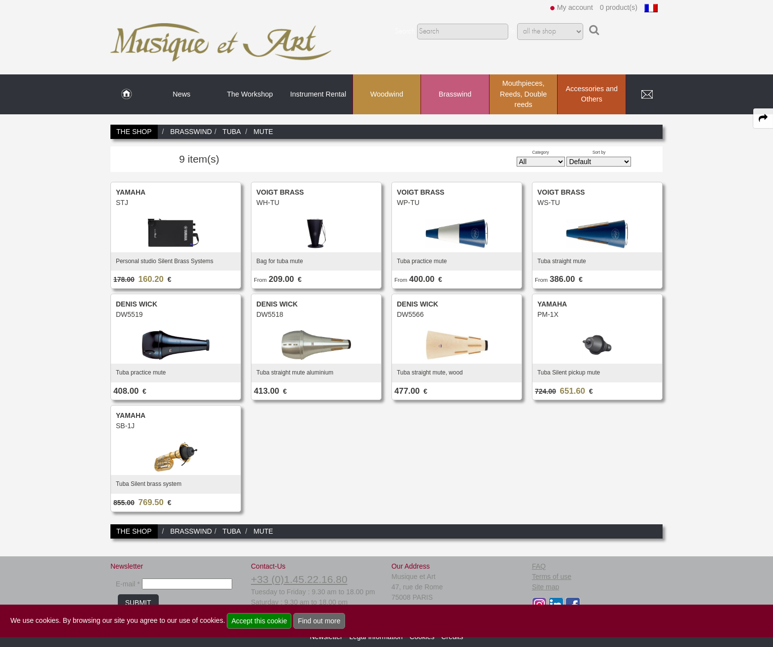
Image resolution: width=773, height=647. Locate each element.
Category (540, 152)
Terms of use (551, 576)
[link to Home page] (126, 94)
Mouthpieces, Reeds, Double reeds (523, 93)
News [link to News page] (181, 94)
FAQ (539, 566)
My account (575, 7)
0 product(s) (618, 7)
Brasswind (455, 94)
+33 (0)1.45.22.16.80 (299, 579)
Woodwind (386, 94)
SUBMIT (138, 603)
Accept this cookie (259, 621)
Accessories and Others (591, 94)
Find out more (319, 621)
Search (405, 31)
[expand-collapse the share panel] (763, 118)
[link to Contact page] (647, 94)
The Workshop (250, 94)
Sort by (599, 152)
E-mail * (128, 584)
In (512, 31)
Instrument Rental (318, 94)
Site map (545, 587)
